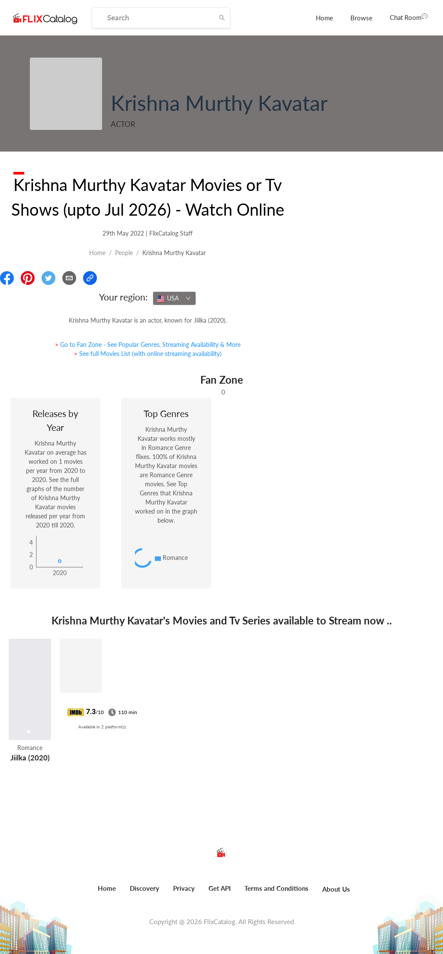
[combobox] (174, 298)
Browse (361, 18)
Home (324, 18)
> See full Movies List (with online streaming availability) (148, 353)
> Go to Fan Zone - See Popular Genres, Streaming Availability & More (148, 344)
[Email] (69, 278)
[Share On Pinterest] (28, 278)
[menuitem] (324, 18)
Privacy (184, 888)
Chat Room (409, 17)
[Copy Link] (90, 278)
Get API (220, 888)
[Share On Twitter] (48, 278)
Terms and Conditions (276, 888)
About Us (336, 889)
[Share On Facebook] (7, 278)
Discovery (144, 888)
